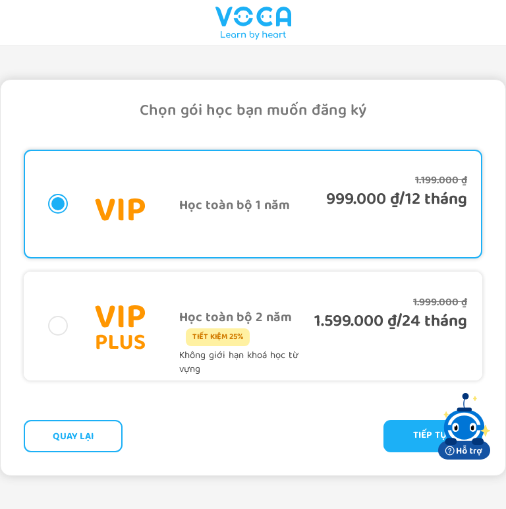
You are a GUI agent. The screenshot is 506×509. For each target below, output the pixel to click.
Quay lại (73, 437)
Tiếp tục (433, 435)
